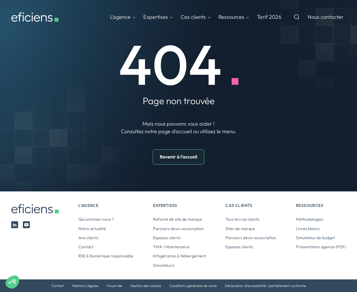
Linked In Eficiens (14, 224)
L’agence (120, 16)
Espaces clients (167, 237)
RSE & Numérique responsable (105, 256)
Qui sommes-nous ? (96, 219)
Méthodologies (309, 219)
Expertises (155, 16)
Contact (85, 246)
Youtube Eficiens (26, 224)
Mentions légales (85, 285)
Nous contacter (325, 16)
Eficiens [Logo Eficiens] (37, 209)
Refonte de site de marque (177, 219)
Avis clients (88, 237)
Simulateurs (163, 265)
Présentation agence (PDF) (321, 246)
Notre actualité (92, 228)
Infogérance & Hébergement (179, 256)
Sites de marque (240, 228)
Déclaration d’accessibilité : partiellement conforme (265, 285)
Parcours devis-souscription (178, 228)
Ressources (231, 16)
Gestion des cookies (145, 285)
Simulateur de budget (315, 237)
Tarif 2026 (269, 16)
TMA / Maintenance (171, 246)
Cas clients (193, 16)
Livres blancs (308, 228)
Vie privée (114, 285)
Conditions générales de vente (193, 285)
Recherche (296, 17)
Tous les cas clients (242, 219)
